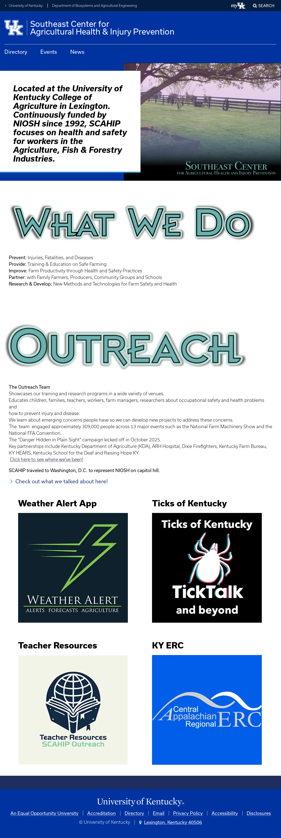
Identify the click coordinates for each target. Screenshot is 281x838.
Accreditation (101, 813)
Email (158, 813)
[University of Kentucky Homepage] (140, 802)
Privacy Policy (188, 813)
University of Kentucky (26, 5)
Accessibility (225, 813)
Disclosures (259, 813)
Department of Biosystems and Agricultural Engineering (94, 5)
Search (266, 5)
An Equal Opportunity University (44, 813)
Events (48, 52)
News (77, 52)
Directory (15, 52)
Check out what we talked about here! (61, 481)
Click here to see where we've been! (46, 459)
